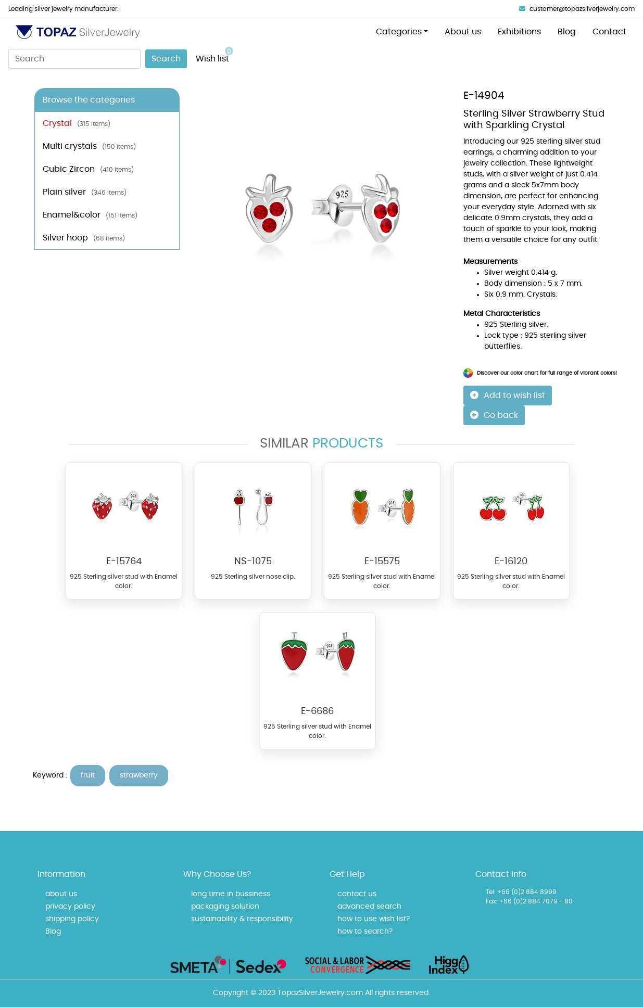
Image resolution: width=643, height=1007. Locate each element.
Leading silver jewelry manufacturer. (63, 9)
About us (463, 32)
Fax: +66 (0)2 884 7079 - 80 (529, 901)
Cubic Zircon (88, 169)
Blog (567, 32)
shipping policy (72, 919)
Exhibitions (519, 32)
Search (166, 59)
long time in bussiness (230, 894)
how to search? (365, 931)
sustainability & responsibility (242, 919)
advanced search (369, 906)
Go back (494, 415)
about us (61, 894)
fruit (88, 775)
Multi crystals (89, 146)
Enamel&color (90, 215)
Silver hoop (84, 238)
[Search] (74, 59)
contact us (356, 894)
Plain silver (85, 192)
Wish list (214, 55)
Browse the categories (89, 100)
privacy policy (70, 906)
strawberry (139, 775)
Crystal (76, 123)
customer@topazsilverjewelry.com (577, 9)
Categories (399, 32)
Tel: (491, 892)
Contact (609, 32)
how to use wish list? (373, 919)
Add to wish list (507, 395)
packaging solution (225, 906)
